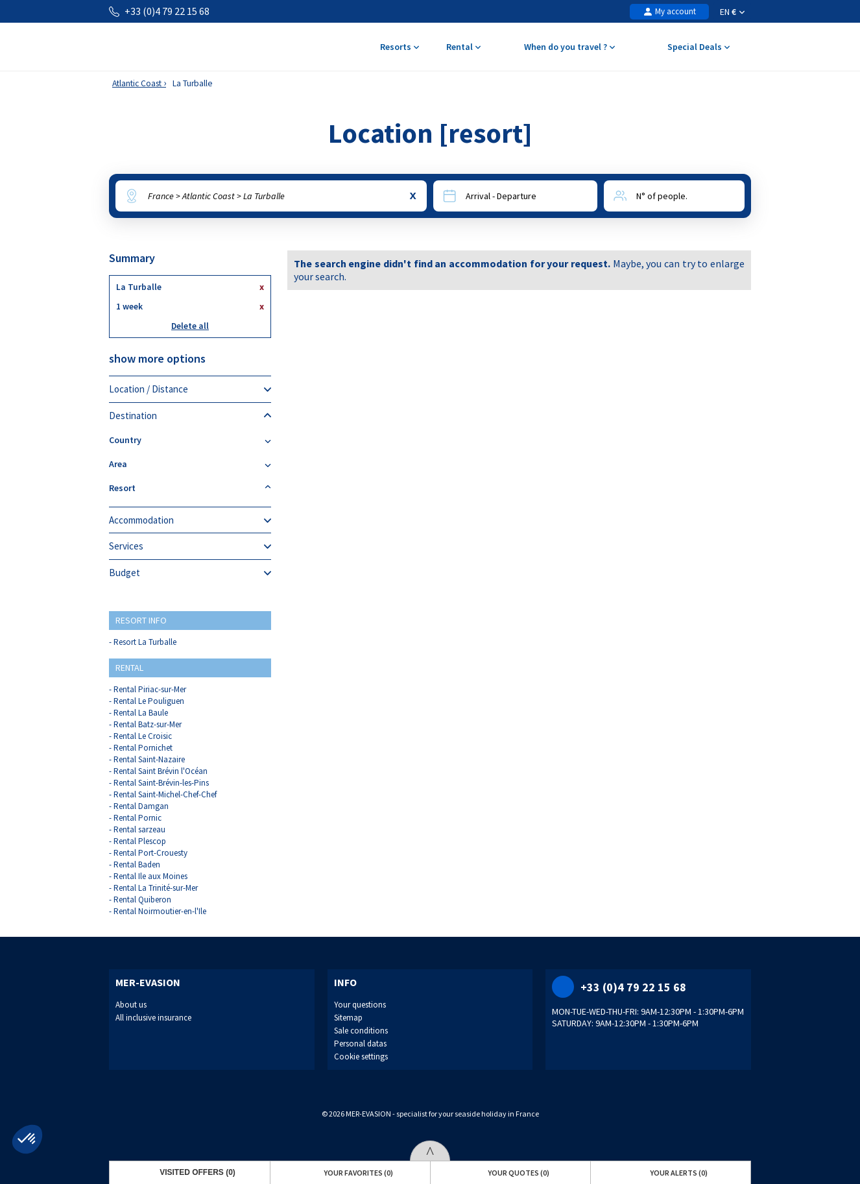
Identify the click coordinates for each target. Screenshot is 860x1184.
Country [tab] (190, 440)
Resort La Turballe (144, 641)
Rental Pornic (137, 817)
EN (732, 12)
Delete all (190, 326)
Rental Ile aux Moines (150, 876)
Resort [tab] (190, 488)
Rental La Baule (140, 712)
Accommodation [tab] (190, 520)
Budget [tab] (190, 572)
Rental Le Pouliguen (148, 701)
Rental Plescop (139, 841)
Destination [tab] (190, 415)
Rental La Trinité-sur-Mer (155, 887)
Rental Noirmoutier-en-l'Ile (159, 911)
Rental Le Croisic (142, 736)
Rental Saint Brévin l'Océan (160, 771)
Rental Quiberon (142, 899)
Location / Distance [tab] (190, 389)
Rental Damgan (141, 806)
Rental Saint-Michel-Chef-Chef (165, 794)
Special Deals (698, 47)
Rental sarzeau (139, 829)
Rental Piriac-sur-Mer (149, 689)
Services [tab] (190, 546)
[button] (27, 1139)
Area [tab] (190, 464)
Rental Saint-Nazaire (149, 759)
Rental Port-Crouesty (150, 852)
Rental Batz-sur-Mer (147, 724)
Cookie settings (361, 1056)
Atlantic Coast (136, 83)
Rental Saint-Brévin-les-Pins (161, 782)
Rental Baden (136, 864)
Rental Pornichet (143, 747)
